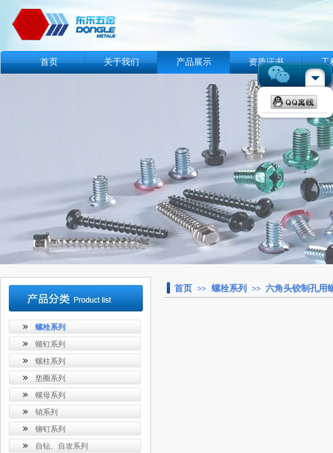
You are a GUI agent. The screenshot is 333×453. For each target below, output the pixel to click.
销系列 (46, 412)
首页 (49, 62)
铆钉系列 (50, 429)
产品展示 (194, 62)
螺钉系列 (50, 344)
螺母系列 (50, 395)
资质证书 (266, 62)
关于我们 (121, 62)
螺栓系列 (229, 288)
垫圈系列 (50, 378)
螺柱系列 (50, 361)
